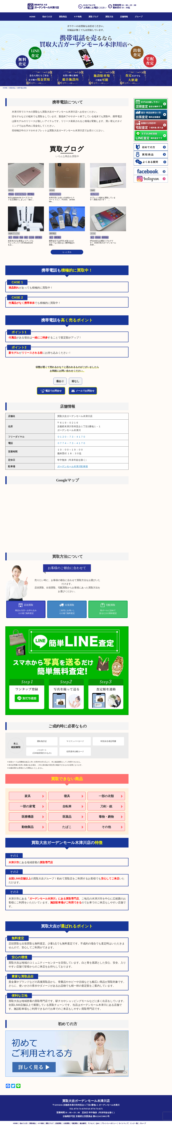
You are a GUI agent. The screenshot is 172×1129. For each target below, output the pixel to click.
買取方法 (109, 16)
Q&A (97, 1123)
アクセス (91, 1123)
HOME (32, 16)
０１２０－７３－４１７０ (71, 436)
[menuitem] (32, 16)
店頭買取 (58, 1123)
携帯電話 (31, 194)
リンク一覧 (134, 1123)
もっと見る (66, 252)
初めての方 (47, 16)
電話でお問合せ (51, 391)
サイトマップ (123, 1123)
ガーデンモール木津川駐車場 (72, 466)
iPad (21, 237)
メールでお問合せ (82, 391)
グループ (139, 16)
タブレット (95, 194)
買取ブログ (93, 16)
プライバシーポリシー (109, 1123)
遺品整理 (83, 1123)
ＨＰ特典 (78, 16)
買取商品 (63, 16)
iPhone (11, 194)
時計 (26, 237)
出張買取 (66, 1123)
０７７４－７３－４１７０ (71, 443)
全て (10, 237)
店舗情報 (124, 16)
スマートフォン (20, 194)
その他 (31, 237)
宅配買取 (74, 1123)
